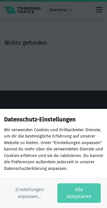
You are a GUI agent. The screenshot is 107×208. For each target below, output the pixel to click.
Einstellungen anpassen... (29, 193)
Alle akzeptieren (78, 193)
